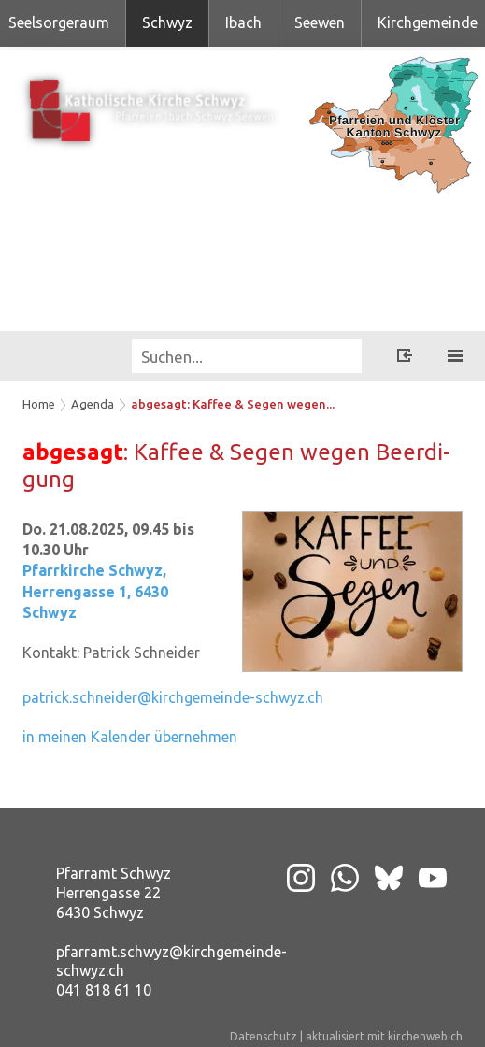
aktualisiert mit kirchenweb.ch (384, 1036)
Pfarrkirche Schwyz (95, 591)
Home (38, 403)
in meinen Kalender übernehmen (129, 736)
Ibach (243, 22)
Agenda (92, 403)
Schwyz (167, 22)
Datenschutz (263, 1036)
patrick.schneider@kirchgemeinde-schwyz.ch (172, 697)
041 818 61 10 (103, 990)
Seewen (319, 22)
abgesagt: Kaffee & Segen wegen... (233, 403)
